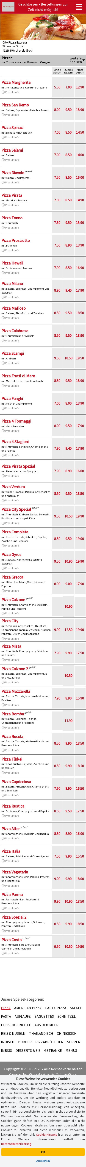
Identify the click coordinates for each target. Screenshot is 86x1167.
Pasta (6, 1016)
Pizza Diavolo (12, 172)
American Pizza (28, 1007)
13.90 (80, 245)
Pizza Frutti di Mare (18, 376)
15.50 (80, 856)
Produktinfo (10, 92)
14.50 (80, 132)
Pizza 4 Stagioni (15, 441)
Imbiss (6, 1050)
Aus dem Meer (46, 1025)
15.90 (80, 222)
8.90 (68, 245)
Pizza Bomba (12, 714)
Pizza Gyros (11, 554)
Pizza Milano (12, 283)
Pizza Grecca (12, 577)
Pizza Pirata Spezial (18, 466)
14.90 (80, 200)
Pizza (6, 1007)
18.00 (80, 878)
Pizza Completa (14, 532)
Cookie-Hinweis (46, 1134)
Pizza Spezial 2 (13, 917)
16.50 (80, 788)
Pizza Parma (12, 894)
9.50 (68, 109)
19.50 (80, 358)
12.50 (68, 629)
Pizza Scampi (12, 353)
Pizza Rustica (12, 806)
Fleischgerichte (16, 1025)
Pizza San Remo (15, 105)
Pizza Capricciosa (16, 781)
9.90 (57, 629)
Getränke (53, 1050)
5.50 (57, 87)
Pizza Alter (10, 828)
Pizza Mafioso (13, 308)
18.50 (80, 313)
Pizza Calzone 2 (14, 668)
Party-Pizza (55, 1007)
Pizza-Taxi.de (39, 1074)
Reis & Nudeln (13, 1033)
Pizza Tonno (11, 217)
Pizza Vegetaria (14, 872)
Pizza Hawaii (12, 263)
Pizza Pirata (11, 195)
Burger (25, 1042)
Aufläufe (23, 1016)
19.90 (80, 516)
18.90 (80, 109)
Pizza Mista (11, 646)
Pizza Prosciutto (15, 240)
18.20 (80, 766)
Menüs (71, 1050)
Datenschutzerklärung (16, 1144)
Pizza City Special (16, 509)
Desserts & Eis (28, 1050)
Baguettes (44, 1016)
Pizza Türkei (11, 759)
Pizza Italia (10, 851)
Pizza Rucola (12, 736)
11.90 (68, 720)
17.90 (80, 290)
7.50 (57, 177)
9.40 (68, 290)
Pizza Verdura (13, 486)
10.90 (68, 561)
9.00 (68, 584)
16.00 (80, 177)
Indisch (7, 1042)
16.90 (80, 267)
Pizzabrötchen (49, 1042)
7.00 (68, 87)
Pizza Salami (12, 150)
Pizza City (9, 620)
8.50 (68, 132)
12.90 (80, 87)
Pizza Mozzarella (15, 691)
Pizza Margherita (16, 82)
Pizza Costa (11, 939)
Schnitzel (67, 1016)
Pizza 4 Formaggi (16, 421)
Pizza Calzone (13, 599)
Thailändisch (41, 1033)
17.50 (80, 653)
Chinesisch (67, 1033)
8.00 (57, 109)
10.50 (68, 358)
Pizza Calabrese (14, 330)
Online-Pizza (66, 1074)
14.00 (80, 155)
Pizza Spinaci (12, 127)
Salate (76, 1007)
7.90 (57, 267)
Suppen (73, 1042)
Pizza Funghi (12, 398)
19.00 (80, 538)
